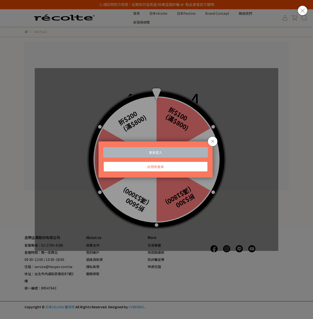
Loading (156, 159)
